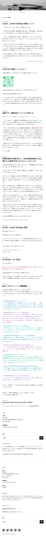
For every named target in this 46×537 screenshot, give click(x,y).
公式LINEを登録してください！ (14, 69)
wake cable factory (12, 4)
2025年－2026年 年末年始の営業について (18, 24)
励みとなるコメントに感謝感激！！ (16, 286)
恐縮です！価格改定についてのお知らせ (18, 113)
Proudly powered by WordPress (8, 533)
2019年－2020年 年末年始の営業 (14, 228)
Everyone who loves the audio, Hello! (17, 402)
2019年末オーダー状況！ (12, 260)
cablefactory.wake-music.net (8, 508)
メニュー (23, 12)
